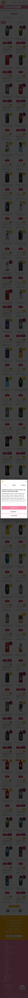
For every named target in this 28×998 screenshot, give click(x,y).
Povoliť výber (14, 515)
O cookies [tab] (23, 485)
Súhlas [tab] (5, 485)
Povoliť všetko (14, 507)
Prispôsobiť (14, 511)
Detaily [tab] (14, 485)
